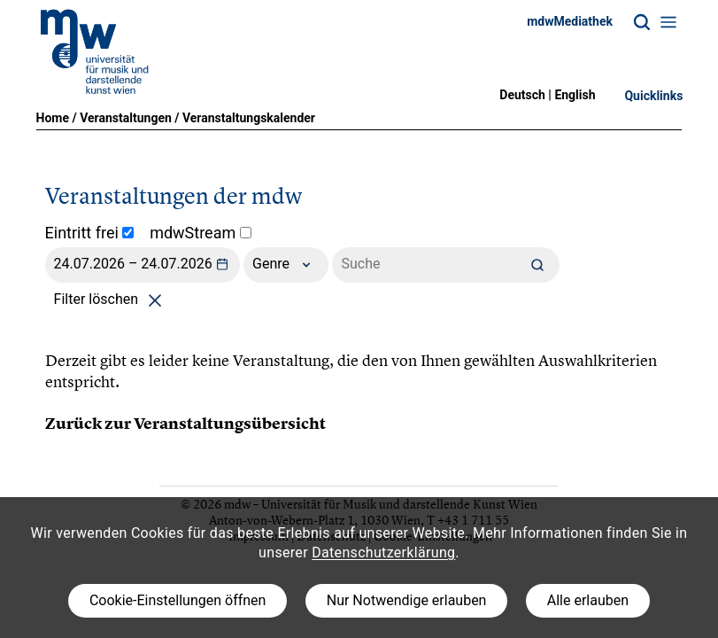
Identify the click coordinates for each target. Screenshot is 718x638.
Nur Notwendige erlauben (407, 600)
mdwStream (200, 232)
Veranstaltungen (126, 118)
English (574, 95)
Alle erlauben (588, 600)
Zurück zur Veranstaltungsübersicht (185, 423)
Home (52, 118)
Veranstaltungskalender (248, 118)
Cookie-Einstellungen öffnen (177, 600)
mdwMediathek (570, 21)
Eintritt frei (90, 232)
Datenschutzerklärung (383, 552)
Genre (286, 265)
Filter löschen (111, 299)
